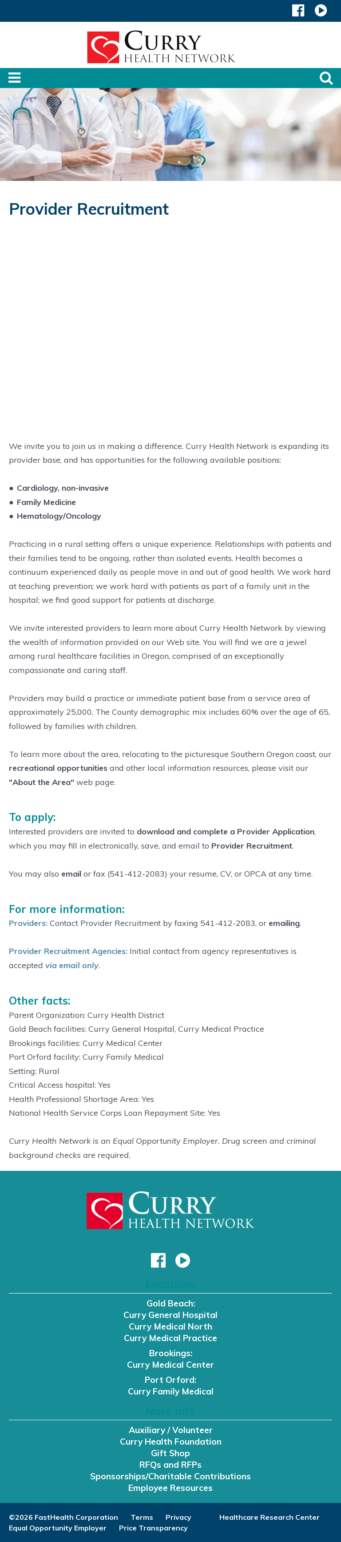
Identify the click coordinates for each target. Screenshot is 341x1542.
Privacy (178, 1517)
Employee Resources (170, 1487)
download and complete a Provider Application (225, 831)
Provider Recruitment (251, 846)
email (72, 874)
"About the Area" (41, 782)
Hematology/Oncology (59, 516)
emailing (284, 923)
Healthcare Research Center (269, 1517)
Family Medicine (46, 502)
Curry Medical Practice (170, 1338)
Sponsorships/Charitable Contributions (170, 1476)
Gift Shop (170, 1453)
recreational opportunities (58, 768)
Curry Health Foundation (171, 1441)
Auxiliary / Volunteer (171, 1430)
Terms (142, 1517)
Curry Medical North (170, 1326)
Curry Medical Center (170, 1364)
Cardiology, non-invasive (63, 488)
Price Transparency (153, 1527)
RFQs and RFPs (170, 1464)
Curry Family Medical (171, 1391)
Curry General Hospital (170, 1315)
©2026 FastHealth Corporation (63, 1517)
